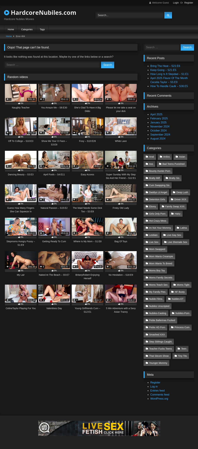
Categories (27, 29)
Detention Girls (157, 199)
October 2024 (158, 130)
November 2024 (159, 126)
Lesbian (153, 235)
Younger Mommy (158, 363)
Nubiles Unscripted (159, 306)
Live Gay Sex (174, 235)
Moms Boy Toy (157, 270)
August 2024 (157, 138)
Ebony (152, 206)
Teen (183, 348)
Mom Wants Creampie (161, 256)
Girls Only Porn (157, 213)
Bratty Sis (174, 178)
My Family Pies (157, 291)
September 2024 (160, 134)
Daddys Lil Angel (158, 192)
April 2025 (156, 114)
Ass (151, 164)
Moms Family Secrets (160, 277)
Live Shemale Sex (177, 242)
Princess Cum (182, 327)
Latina (183, 227)
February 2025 (159, 118)
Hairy (177, 213)
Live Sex (153, 242)
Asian (182, 156)
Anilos (166, 156)
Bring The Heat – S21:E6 (165, 66)
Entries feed (157, 390)
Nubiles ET (177, 299)
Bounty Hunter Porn (159, 171)
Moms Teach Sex (158, 284)
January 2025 (158, 122)
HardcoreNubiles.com (40, 12)
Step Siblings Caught (160, 341)
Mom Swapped (157, 249)
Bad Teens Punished (173, 164)
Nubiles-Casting (157, 313)
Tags (42, 29)
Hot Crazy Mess (157, 220)
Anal (151, 156)
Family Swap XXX (175, 206)
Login (176, 2)
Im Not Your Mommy (160, 227)
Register (188, 2)
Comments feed (159, 394)
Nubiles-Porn (182, 313)
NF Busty (180, 291)
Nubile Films (155, 299)
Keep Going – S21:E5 (163, 70)
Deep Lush (182, 192)
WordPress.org (159, 398)
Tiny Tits (182, 356)
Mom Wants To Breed (160, 263)
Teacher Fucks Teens (160, 348)
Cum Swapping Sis (159, 185)
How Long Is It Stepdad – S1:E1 (169, 74)
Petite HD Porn (157, 327)
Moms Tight (183, 284)
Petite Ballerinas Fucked (162, 320)
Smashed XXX (157, 334)
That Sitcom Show (159, 356)
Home (11, 29)
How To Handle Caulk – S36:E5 (169, 86)
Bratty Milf (154, 178)
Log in (154, 386)
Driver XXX (180, 199)
